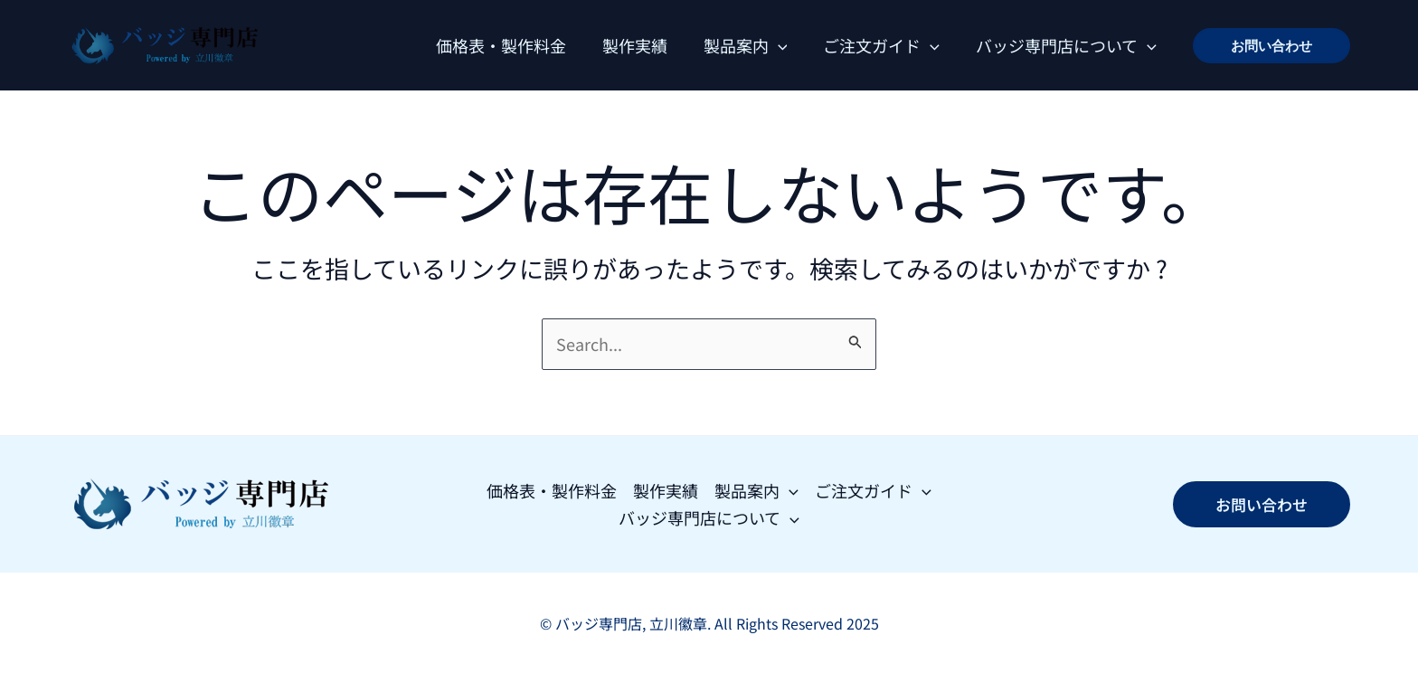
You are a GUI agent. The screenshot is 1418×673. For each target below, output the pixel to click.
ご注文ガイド (881, 45)
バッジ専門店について (1066, 45)
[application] (778, 45)
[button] (1271, 45)
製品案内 (746, 45)
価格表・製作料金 (501, 45)
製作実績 (634, 45)
